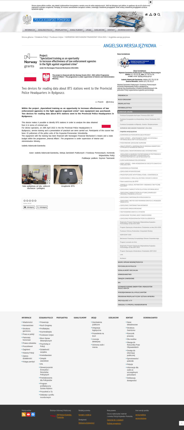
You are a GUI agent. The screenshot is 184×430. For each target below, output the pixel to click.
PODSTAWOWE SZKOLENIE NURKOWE (133, 143)
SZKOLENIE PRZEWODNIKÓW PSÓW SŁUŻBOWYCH (137, 218)
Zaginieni (26, 349)
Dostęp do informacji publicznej (131, 353)
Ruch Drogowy (124, 100)
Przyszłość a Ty (125, 301)
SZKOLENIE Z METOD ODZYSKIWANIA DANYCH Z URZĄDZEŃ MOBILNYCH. (140, 201)
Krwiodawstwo (124, 274)
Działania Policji (41, 37)
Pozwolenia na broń (98, 334)
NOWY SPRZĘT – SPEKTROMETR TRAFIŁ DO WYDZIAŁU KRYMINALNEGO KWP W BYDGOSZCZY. (139, 138)
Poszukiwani (28, 346)
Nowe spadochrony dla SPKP (129, 181)
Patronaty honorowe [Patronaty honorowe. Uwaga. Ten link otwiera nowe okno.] (27, 338)
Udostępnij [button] (29, 207)
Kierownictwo (28, 325)
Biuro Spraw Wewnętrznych (130, 262)
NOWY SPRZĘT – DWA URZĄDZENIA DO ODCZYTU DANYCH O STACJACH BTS (140, 164)
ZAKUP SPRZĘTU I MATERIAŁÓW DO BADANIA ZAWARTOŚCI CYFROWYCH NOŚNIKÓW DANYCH (140, 146)
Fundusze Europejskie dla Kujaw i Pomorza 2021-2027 (137, 115)
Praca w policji (28, 334)
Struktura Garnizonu (131, 329)
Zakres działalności (27, 357)
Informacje (26, 317)
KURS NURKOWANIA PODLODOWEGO (133, 160)
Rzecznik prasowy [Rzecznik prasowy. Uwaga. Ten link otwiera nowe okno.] (130, 334)
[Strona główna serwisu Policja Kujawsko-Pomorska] (146, 14)
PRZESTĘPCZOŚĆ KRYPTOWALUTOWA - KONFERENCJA (139, 175)
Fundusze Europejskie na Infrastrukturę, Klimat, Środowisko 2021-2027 (140, 119)
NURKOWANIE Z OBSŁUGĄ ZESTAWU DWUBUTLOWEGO (139, 178)
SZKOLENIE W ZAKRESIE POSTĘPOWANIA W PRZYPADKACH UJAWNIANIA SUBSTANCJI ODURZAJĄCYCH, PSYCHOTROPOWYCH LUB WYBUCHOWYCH (140, 155)
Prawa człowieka (29, 343)
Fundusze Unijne (56, 37)
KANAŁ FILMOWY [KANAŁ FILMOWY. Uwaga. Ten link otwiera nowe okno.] (80, 317)
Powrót (99, 102)
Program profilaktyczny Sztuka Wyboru (136, 296)
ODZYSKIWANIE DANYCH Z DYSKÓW (132, 212)
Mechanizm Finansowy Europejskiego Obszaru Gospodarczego (139, 238)
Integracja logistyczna (96, 329)
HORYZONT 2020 (125, 234)
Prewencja (123, 95)
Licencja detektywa (96, 340)
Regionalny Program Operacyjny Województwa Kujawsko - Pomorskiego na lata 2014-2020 (138, 222)
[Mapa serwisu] (150, 14)
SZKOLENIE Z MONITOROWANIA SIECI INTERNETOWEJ (138, 151)
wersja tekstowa (140, 418)
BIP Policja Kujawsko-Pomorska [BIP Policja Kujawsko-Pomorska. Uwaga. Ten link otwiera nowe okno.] (64, 416)
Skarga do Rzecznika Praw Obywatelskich (133, 344)
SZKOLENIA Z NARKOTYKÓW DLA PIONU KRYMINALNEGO (139, 189)
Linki (121, 254)
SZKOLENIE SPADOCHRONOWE (131, 208)
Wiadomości (27, 322)
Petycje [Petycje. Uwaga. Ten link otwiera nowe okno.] (130, 364)
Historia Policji (28, 353)
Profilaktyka (124, 104)
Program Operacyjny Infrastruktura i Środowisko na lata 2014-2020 (140, 227)
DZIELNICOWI (114, 317)
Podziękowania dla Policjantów (132, 292)
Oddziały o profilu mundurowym (132, 305)
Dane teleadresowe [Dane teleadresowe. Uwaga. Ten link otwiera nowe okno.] (132, 323)
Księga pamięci (29, 362)
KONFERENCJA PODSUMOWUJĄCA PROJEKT (135, 135)
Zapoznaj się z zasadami (115, 420)
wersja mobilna (140, 414)
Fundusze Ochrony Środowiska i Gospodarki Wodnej (136, 231)
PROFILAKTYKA (62, 317)
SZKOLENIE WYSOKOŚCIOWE (130, 171)
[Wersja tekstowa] (154, 14)
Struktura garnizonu (27, 330)
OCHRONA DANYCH (150, 317)
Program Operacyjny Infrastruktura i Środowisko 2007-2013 (138, 251)
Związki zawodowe (126, 278)
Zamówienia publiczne (97, 323)
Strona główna (27, 37)
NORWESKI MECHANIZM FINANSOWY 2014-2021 (86, 37)
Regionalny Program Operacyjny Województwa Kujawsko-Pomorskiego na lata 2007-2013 (138, 246)
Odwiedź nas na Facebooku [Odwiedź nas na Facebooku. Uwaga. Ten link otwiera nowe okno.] (33, 414)
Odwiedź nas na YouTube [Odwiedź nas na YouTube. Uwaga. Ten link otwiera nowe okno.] (28, 414)
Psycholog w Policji (127, 266)
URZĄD (93, 317)
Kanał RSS (24, 414)
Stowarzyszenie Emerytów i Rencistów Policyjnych (135, 287)
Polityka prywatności (114, 423)
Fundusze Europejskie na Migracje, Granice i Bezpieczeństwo (139, 124)
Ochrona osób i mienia (98, 346)
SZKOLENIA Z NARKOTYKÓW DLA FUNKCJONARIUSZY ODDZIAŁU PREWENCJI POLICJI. (138, 193)
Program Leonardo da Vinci (128, 242)
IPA (119, 283)
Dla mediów (131, 339)
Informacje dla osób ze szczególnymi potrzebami (132, 371)
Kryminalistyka (125, 108)
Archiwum (123, 258)
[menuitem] (30, 29)
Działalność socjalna (128, 270)
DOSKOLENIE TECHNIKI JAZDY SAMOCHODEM (135, 215)
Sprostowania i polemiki (133, 360)
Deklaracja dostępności (132, 379)
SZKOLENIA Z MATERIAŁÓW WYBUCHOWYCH (135, 197)
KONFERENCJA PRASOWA (129, 168)
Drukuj (110, 102)
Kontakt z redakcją (85, 414)
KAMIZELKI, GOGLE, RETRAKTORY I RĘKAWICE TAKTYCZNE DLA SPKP (140, 185)
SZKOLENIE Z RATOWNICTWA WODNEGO (134, 205)
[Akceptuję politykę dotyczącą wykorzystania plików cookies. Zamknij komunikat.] (150, 2)
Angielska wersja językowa (119, 37)
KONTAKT (129, 317)
